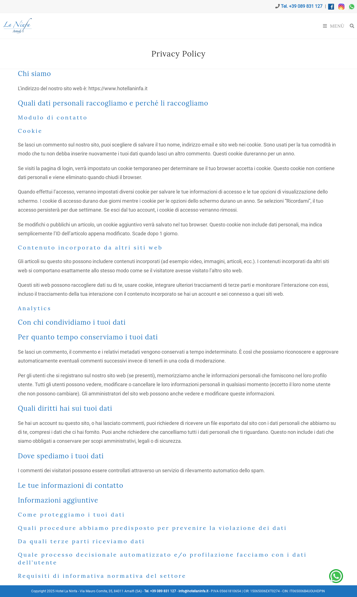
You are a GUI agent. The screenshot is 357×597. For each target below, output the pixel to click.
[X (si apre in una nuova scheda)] (1, 6)
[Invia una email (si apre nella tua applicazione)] (10, 6)
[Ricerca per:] (350, 26)
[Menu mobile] (334, 26)
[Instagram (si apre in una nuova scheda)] (6, 6)
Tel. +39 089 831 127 (301, 6)
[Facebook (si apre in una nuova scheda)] (3, 6)
